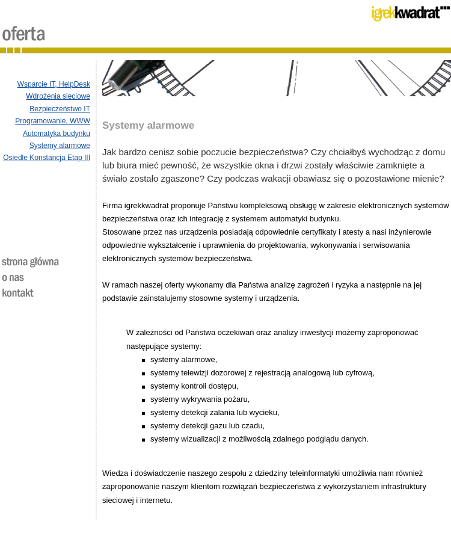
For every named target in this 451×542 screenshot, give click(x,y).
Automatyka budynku (56, 133)
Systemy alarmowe (59, 145)
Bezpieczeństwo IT (59, 109)
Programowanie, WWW (52, 121)
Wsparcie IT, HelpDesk (53, 84)
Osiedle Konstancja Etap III (46, 157)
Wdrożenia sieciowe (58, 96)
